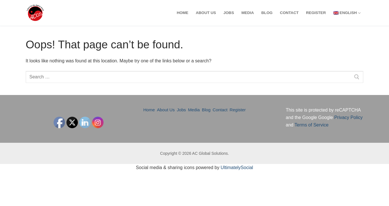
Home (149, 109)
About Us (166, 109)
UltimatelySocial (237, 167)
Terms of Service (312, 124)
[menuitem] (347, 12)
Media (194, 109)
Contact (219, 109)
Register (238, 109)
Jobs (181, 109)
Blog (206, 109)
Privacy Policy (348, 117)
